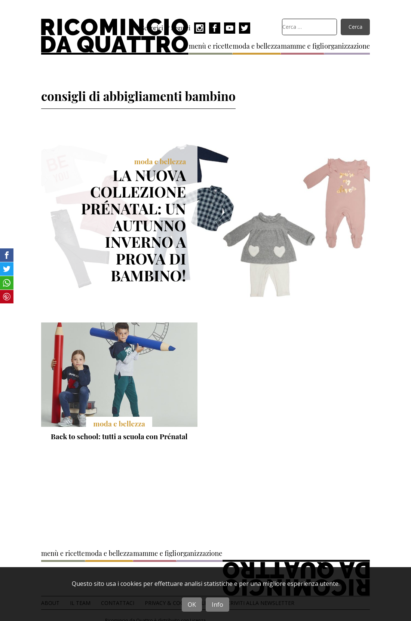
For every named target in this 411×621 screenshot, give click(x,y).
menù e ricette (211, 46)
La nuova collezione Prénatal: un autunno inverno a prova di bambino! (133, 225)
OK (192, 604)
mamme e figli (302, 46)
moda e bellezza (256, 46)
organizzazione (347, 46)
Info (217, 604)
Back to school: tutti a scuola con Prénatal (119, 436)
